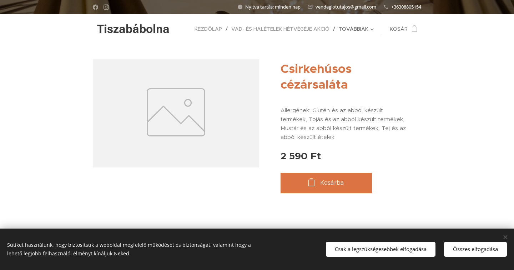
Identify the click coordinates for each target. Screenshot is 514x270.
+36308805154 (406, 7)
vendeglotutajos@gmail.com (346, 7)
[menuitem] (210, 29)
